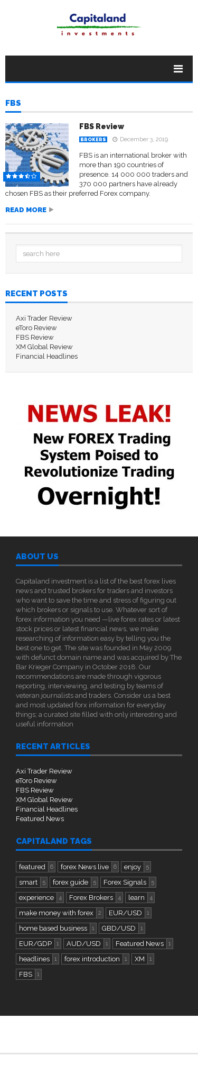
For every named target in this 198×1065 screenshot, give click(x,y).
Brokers (93, 139)
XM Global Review (44, 347)
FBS (13, 103)
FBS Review (101, 126)
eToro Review (36, 328)
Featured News (40, 819)
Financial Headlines (47, 356)
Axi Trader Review (44, 318)
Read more (25, 209)
